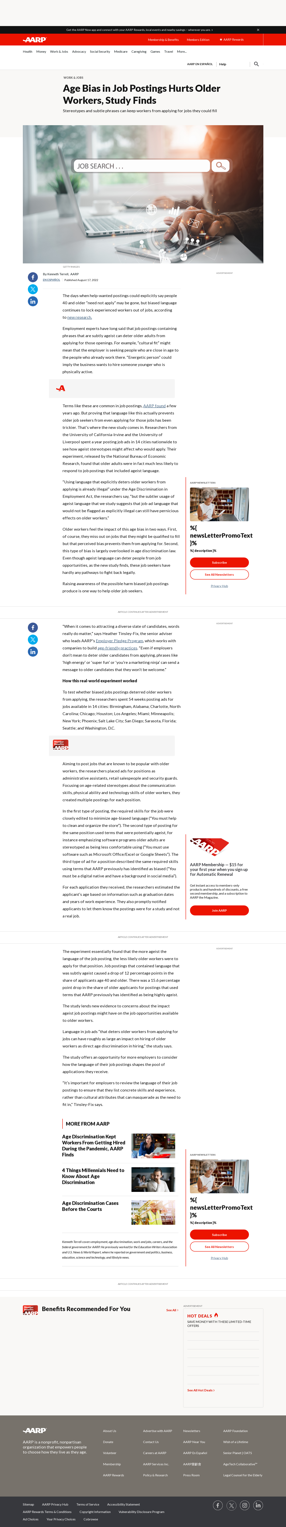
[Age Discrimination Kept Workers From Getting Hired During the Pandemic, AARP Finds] (120, 1146)
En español (51, 279)
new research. (79, 317)
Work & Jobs (73, 77)
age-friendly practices (117, 647)
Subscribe (219, 562)
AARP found (154, 405)
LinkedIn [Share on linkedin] (33, 301)
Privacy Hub (219, 586)
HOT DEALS (199, 1315)
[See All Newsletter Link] (219, 574)
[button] (258, 30)
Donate (108, 1442)
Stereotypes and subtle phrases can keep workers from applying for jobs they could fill (140, 110)
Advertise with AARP (157, 1431)
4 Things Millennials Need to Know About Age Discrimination (93, 1176)
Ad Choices (30, 1519)
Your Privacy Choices (61, 1519)
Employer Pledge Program (119, 640)
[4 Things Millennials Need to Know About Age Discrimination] (120, 1179)
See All (171, 1310)
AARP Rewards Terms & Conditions (47, 1512)
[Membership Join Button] (219, 910)
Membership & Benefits (163, 39)
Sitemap (28, 1504)
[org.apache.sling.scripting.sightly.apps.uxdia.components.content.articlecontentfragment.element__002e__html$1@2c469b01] (143, 266)
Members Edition (198, 39)
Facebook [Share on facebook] (33, 277)
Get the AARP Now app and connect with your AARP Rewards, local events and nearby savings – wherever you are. (138, 29)
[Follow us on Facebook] (218, 1506)
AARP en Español (200, 64)
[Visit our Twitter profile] (231, 1506)
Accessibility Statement (123, 1504)
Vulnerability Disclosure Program (141, 1512)
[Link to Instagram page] (245, 1506)
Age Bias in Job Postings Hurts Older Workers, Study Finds (141, 94)
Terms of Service (87, 1504)
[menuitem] (27, 53)
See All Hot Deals (200, 1390)
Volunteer (109, 1453)
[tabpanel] (223, 64)
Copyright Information (95, 1512)
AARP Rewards (113, 1475)
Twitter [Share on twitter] (33, 289)
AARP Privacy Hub (55, 1504)
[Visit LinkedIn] (258, 1506)
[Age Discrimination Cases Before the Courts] (120, 1212)
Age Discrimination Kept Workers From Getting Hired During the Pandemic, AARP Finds (93, 1145)
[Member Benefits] (60, 748)
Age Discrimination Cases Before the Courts (90, 1206)
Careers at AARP (154, 1453)
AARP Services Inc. (156, 1464)
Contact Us (151, 1442)
